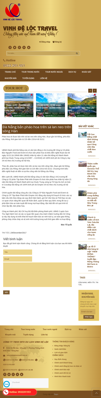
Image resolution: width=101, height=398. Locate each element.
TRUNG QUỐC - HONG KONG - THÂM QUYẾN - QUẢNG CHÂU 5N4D (49, 108)
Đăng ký (58, 42)
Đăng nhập (45, 42)
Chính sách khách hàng (63, 363)
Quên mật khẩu (60, 349)
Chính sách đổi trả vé (62, 373)
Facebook (16, 382)
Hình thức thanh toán (62, 376)
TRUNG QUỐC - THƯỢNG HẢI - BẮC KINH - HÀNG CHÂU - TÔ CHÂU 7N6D (17, 108)
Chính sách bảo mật (62, 370)
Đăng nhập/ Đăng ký (62, 346)
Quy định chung (60, 359)
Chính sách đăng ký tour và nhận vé (68, 366)
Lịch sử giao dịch (60, 353)
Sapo (56, 394)
